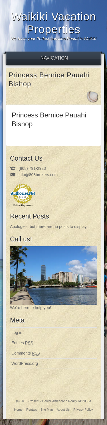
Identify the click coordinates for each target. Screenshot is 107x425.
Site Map (47, 409)
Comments (25, 353)
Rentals (31, 409)
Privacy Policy (83, 409)
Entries (22, 343)
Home (18, 409)
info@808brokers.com (38, 174)
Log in (16, 332)
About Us (63, 409)
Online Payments (23, 205)
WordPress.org (24, 363)
